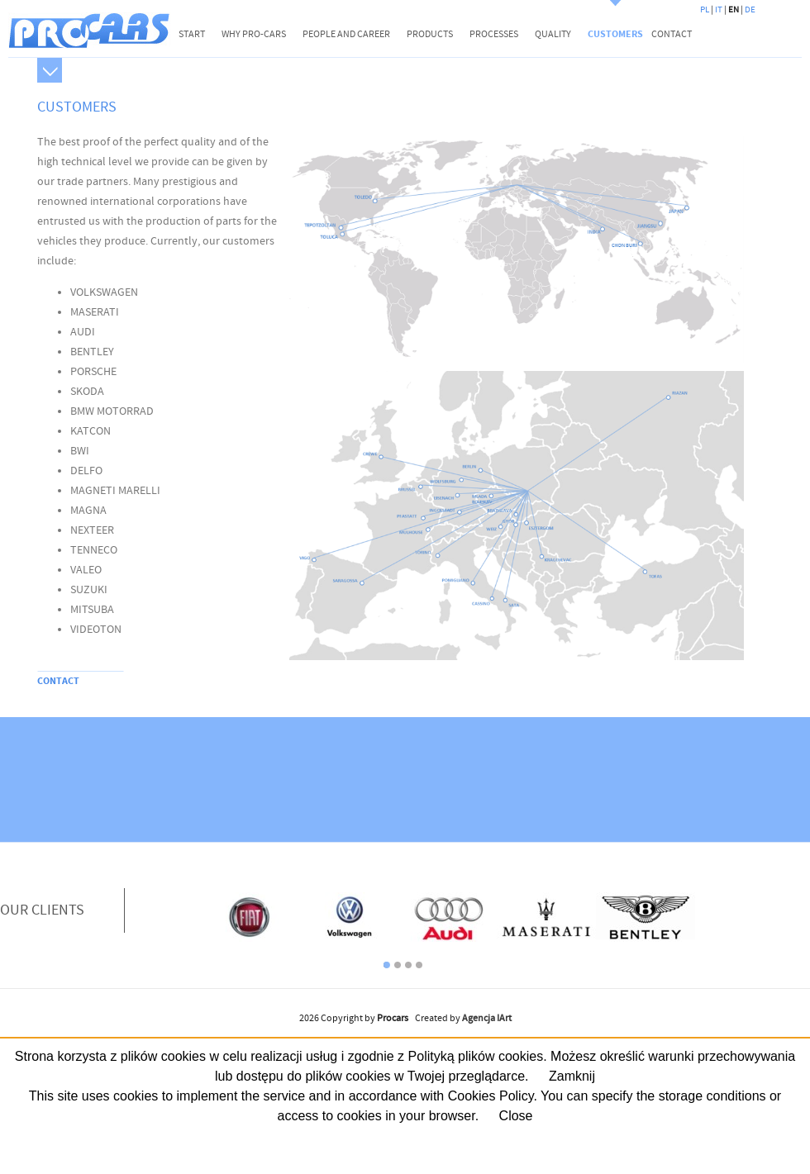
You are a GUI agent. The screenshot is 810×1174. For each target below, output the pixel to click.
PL (704, 10)
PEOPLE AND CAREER (346, 34)
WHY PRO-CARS (254, 34)
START (192, 34)
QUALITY (553, 34)
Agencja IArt (487, 1018)
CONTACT (671, 34)
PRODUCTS (430, 34)
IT (718, 10)
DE (750, 10)
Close (516, 1116)
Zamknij (572, 1076)
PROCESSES (493, 34)
